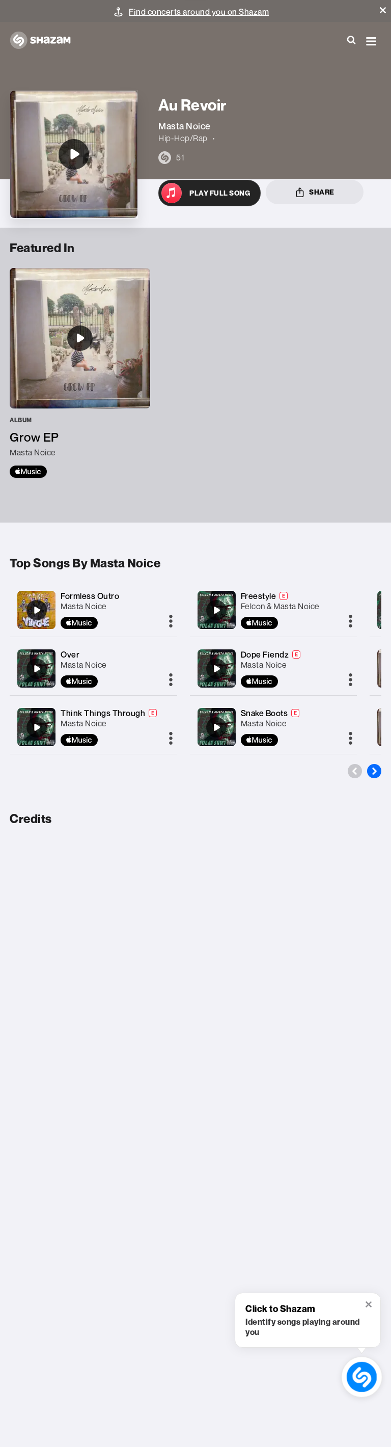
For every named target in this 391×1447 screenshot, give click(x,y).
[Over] (36, 669)
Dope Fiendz (265, 654)
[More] (170, 622)
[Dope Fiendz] (216, 669)
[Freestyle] (216, 610)
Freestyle (258, 596)
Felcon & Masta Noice (280, 606)
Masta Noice (84, 606)
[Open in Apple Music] (209, 193)
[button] (383, 10)
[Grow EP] (80, 373)
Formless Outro (90, 596)
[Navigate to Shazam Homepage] (45, 40)
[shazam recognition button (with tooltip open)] (362, 1377)
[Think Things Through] (36, 727)
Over (70, 654)
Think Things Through (103, 713)
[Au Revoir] (74, 154)
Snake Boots (264, 713)
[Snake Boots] (216, 727)
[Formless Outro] (36, 610)
